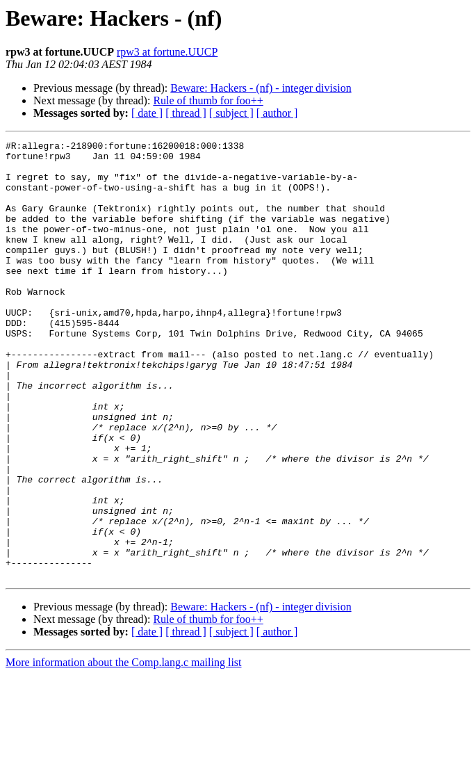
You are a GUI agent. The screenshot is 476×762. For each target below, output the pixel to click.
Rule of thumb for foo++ (208, 100)
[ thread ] (185, 113)
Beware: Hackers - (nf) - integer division (260, 88)
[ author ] (277, 113)
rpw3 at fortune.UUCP (167, 52)
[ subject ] (231, 113)
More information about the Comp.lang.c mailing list (124, 750)
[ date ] (147, 113)
